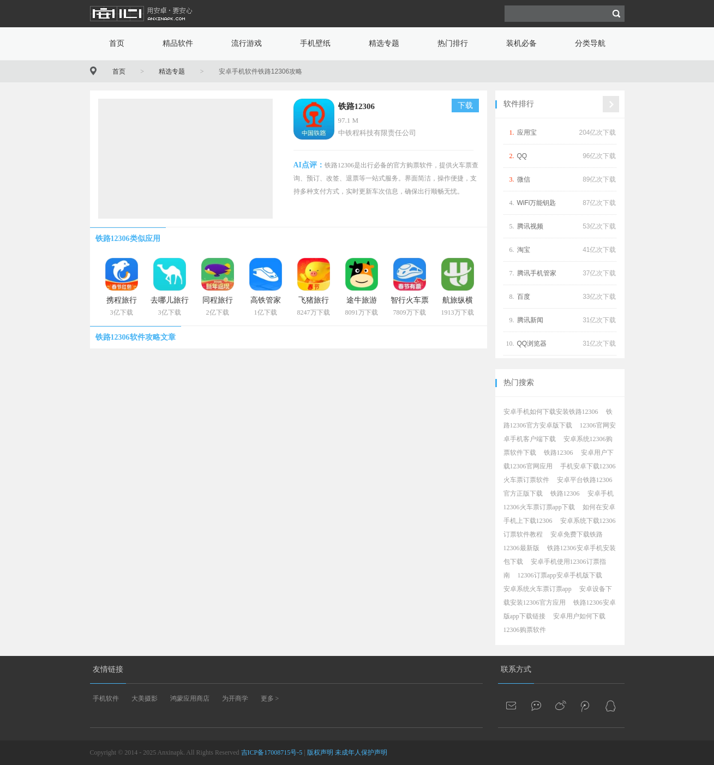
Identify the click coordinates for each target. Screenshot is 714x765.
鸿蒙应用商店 (189, 698)
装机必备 (521, 43)
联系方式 (516, 669)
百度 (523, 296)
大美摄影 (144, 698)
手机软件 (106, 698)
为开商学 (235, 698)
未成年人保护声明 (361, 752)
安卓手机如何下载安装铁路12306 (550, 411)
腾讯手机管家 (536, 273)
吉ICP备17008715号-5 (272, 752)
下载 (465, 105)
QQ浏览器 (532, 343)
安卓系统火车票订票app (537, 589)
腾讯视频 (530, 226)
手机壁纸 (315, 43)
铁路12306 (356, 106)
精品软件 (178, 43)
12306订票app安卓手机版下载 (560, 575)
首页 (116, 43)
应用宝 (527, 132)
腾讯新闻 (530, 320)
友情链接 (108, 669)
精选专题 (384, 43)
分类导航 (590, 43)
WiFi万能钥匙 (536, 203)
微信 (523, 179)
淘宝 (523, 250)
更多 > (270, 698)
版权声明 (320, 752)
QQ (522, 156)
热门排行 (452, 43)
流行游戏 (246, 43)
